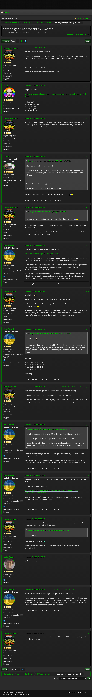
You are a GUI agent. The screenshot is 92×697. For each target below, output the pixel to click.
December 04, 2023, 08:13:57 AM (34, 118)
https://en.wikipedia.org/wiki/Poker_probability (42, 254)
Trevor (6, 156)
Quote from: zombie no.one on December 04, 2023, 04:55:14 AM (49, 161)
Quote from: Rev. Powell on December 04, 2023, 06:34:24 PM (48, 530)
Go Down (5, 41)
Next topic (84, 34)
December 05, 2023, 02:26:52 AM (34, 519)
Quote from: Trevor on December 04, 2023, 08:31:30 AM (47, 212)
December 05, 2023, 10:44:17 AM (34, 633)
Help (69, 692)
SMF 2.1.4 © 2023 (7, 692)
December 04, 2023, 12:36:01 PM (34, 329)
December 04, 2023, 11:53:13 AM (34, 291)
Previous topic (73, 34)
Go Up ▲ (87, 692)
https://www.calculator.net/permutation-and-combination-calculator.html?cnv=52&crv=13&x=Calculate (51, 491)
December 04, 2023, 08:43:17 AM (34, 207)
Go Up (4, 670)
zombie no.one (10, 48)
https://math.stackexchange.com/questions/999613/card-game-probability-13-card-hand (55, 95)
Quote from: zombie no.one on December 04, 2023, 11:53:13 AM (49, 334)
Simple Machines (18, 692)
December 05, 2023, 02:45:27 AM (34, 557)
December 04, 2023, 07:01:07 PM (34, 475)
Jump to (55, 679)
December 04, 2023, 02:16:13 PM (34, 387)
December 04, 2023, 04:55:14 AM (34, 48)
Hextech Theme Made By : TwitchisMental (15, 694)
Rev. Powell (8, 245)
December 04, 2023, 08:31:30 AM (34, 156)
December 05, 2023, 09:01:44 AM (34, 589)
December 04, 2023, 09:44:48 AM (34, 245)
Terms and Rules (77, 692)
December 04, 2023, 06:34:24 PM (34, 424)
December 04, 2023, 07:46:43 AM (34, 86)
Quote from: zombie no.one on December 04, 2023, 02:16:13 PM (49, 429)
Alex (5, 85)
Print (87, 41)
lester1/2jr (8, 557)
